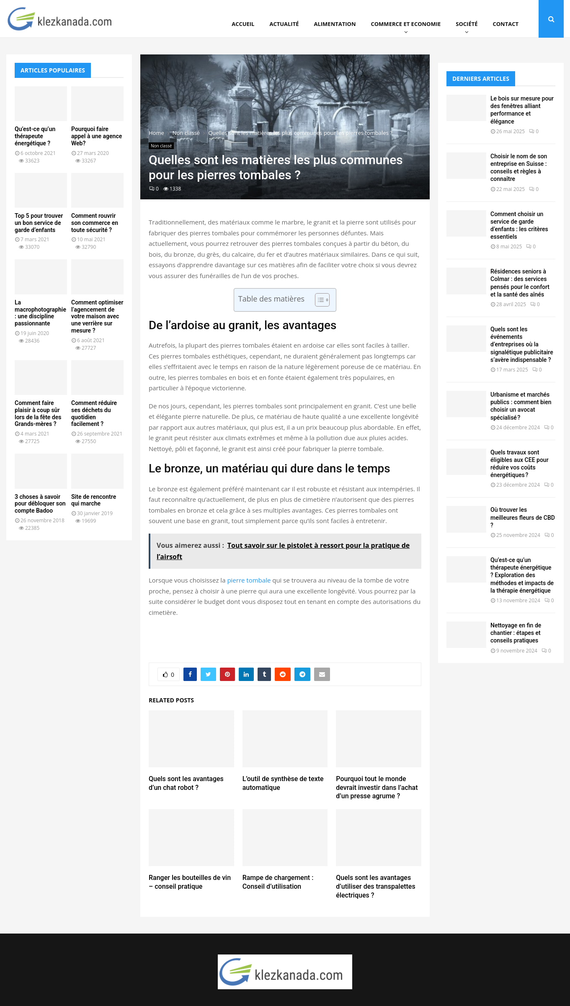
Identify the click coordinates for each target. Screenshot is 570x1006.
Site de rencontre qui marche (93, 500)
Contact (505, 24)
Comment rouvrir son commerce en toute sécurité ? (94, 222)
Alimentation (335, 24)
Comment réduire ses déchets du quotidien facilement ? (94, 413)
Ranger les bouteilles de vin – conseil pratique (190, 882)
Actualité (284, 24)
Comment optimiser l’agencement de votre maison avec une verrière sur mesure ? (97, 316)
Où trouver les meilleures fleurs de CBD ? (522, 517)
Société (466, 24)
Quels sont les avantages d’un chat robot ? (186, 783)
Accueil (243, 24)
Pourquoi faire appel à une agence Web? (96, 136)
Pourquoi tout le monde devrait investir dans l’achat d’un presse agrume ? (377, 787)
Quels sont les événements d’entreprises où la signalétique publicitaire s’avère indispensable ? (521, 344)
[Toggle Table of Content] (318, 300)
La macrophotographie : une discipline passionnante (40, 313)
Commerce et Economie (406, 24)
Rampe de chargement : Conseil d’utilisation (278, 882)
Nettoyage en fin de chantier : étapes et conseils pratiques (515, 633)
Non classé (161, 146)
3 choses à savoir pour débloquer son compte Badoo (40, 503)
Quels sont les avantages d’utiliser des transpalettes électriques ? (375, 886)
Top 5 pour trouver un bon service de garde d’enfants (39, 222)
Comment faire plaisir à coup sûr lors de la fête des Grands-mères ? (38, 413)
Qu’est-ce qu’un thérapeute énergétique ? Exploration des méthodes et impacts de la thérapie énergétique (522, 575)
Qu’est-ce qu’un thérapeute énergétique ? (35, 136)
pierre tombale (249, 580)
